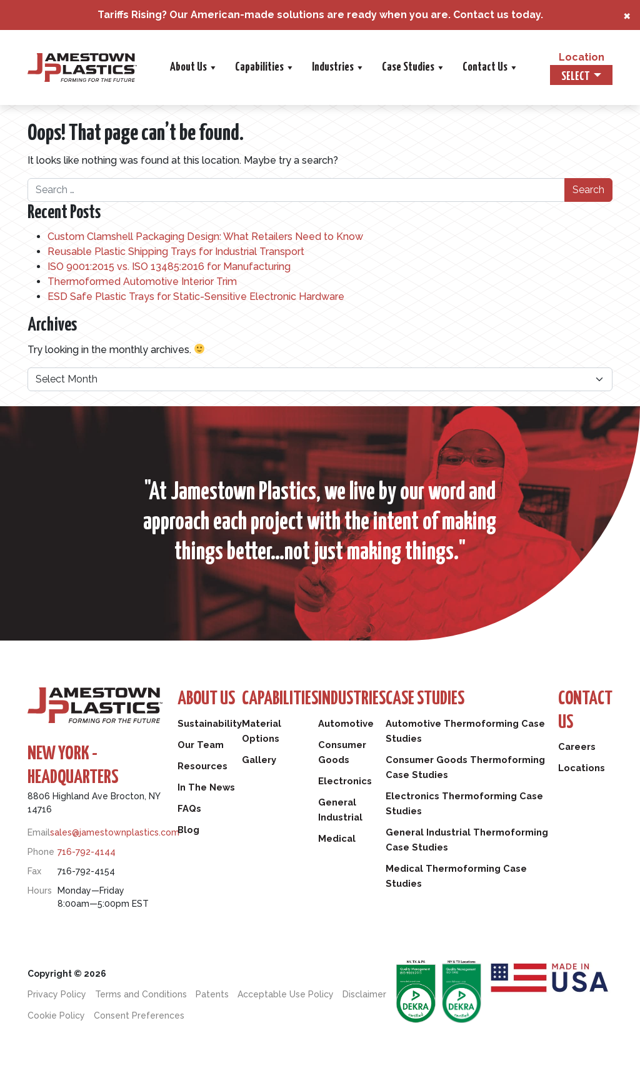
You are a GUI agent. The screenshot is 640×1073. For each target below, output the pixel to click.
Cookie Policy (56, 1016)
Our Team (201, 745)
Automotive (349, 723)
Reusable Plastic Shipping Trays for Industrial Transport (176, 251)
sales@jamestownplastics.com (114, 832)
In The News (207, 787)
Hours (40, 891)
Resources (203, 766)
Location (581, 57)
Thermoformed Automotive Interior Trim (142, 281)
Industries (337, 67)
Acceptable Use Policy (286, 994)
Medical (340, 838)
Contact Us (489, 67)
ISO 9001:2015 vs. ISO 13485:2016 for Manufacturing (169, 266)
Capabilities (264, 67)
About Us (193, 67)
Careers (577, 748)
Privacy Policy (57, 994)
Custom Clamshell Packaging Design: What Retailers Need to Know (205, 236)
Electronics (348, 781)
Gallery (261, 760)
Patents (212, 994)
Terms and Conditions (141, 994)
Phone (41, 852)
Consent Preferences (139, 1016)
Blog (189, 830)
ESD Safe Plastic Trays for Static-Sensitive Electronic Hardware (196, 296)
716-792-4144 (87, 852)
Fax (34, 871)
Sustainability (211, 723)
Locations (581, 769)
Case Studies (413, 67)
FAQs (189, 808)
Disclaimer (364, 994)
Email (39, 832)
